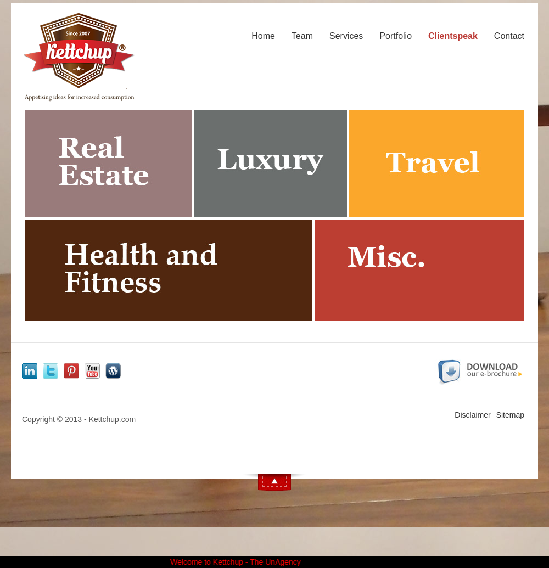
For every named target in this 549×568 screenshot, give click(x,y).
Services (346, 36)
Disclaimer (472, 414)
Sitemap (510, 414)
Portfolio (395, 36)
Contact (509, 36)
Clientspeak (453, 36)
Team (302, 36)
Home (263, 36)
